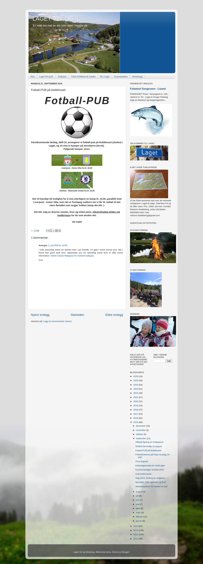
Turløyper (62, 76)
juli (137, 496)
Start (33, 76)
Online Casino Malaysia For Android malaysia (72, 256)
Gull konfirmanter (143, 474)
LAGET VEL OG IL (56, 18)
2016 (136, 418)
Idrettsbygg (137, 76)
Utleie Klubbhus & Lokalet (83, 76)
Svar (41, 260)
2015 (136, 422)
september (141, 438)
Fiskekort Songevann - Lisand (148, 88)
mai (138, 504)
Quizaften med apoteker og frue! (150, 482)
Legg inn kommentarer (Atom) (57, 321)
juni (138, 500)
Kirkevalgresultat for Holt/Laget (150, 465)
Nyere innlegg (40, 314)
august (139, 492)
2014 (136, 526)
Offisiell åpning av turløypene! (149, 442)
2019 (136, 405)
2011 (136, 538)
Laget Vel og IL (46, 76)
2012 (136, 534)
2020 (136, 401)
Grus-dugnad (141, 461)
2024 (136, 385)
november (141, 430)
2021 (136, 397)
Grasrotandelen (121, 76)
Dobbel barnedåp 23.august (148, 446)
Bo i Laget (104, 76)
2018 (136, 409)
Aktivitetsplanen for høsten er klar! (151, 486)
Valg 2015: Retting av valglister (150, 478)
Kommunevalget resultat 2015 (149, 469)
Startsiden (77, 314)
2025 (136, 380)
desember (141, 426)
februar (139, 516)
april (138, 508)
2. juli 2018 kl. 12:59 (57, 245)
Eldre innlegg (114, 314)
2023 (136, 389)
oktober (140, 434)
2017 (136, 414)
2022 (136, 393)
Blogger (125, 552)
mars (138, 512)
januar (139, 521)
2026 (136, 376)
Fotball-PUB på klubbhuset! (148, 450)
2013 (136, 530)
